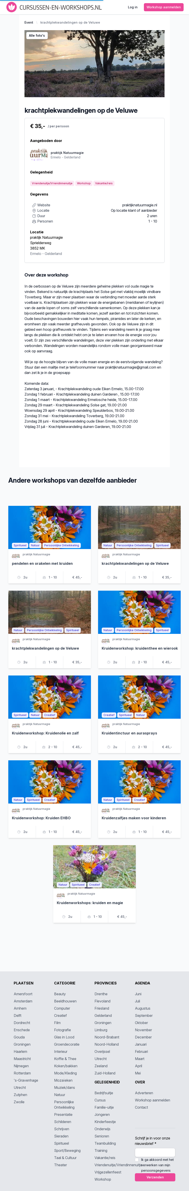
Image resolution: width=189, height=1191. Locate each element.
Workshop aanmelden (152, 1100)
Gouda (19, 1037)
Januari (141, 1044)
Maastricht (22, 1058)
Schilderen (62, 1121)
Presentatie (63, 1114)
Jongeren (102, 1114)
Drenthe (101, 994)
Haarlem (20, 1051)
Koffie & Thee (65, 1058)
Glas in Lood (64, 1037)
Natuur (59, 1094)
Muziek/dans (64, 1087)
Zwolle (19, 1102)
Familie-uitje (104, 1107)
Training (100, 1150)
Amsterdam (23, 1001)
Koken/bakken (65, 1066)
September (144, 1015)
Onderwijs (102, 1129)
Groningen (22, 1044)
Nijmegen (21, 1066)
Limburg (100, 1030)
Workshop (102, 1179)
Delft (17, 1015)
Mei (138, 1073)
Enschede (22, 1030)
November (143, 1030)
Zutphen (20, 1094)
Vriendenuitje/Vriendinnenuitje (118, 1165)
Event (28, 22)
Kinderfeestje (105, 1121)
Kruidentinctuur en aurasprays (129, 733)
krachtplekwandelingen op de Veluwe (70, 22)
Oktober (141, 1022)
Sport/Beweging (67, 1150)
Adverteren (144, 1093)
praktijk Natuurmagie (46, 237)
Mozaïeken (63, 1080)
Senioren (101, 1136)
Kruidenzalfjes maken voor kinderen (134, 818)
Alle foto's (37, 35)
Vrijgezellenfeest (107, 1172)
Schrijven (61, 1129)
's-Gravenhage (26, 1080)
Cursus (100, 1100)
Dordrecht (22, 1022)
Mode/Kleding (65, 1073)
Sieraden (61, 1136)
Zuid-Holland (104, 1073)
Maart (139, 1058)
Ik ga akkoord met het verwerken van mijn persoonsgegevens (157, 1165)
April (138, 1066)
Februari (141, 1051)
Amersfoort (23, 994)
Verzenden (155, 1177)
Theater (60, 1165)
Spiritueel (61, 1143)
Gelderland (53, 253)
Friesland (101, 1008)
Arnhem (20, 1008)
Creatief (60, 1015)
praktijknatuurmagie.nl (139, 205)
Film (57, 1022)
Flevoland (102, 1001)
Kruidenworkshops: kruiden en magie (90, 903)
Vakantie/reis (104, 1157)
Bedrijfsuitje (103, 1093)
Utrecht (20, 1087)
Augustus (142, 1008)
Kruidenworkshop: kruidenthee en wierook (140, 648)
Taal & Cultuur (65, 1157)
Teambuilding (105, 1143)
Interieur (60, 1051)
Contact (141, 1107)
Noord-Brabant (106, 1037)
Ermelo (35, 253)
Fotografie (62, 1030)
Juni (138, 994)
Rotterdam (22, 1073)
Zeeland (101, 1066)
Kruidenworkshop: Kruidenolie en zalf (45, 733)
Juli (137, 1001)
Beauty (60, 994)
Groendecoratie (66, 1044)
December (143, 1037)
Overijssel (102, 1051)
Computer (62, 1008)
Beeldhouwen (65, 1001)
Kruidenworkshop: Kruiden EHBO (41, 818)
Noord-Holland (106, 1044)
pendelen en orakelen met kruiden (42, 563)
